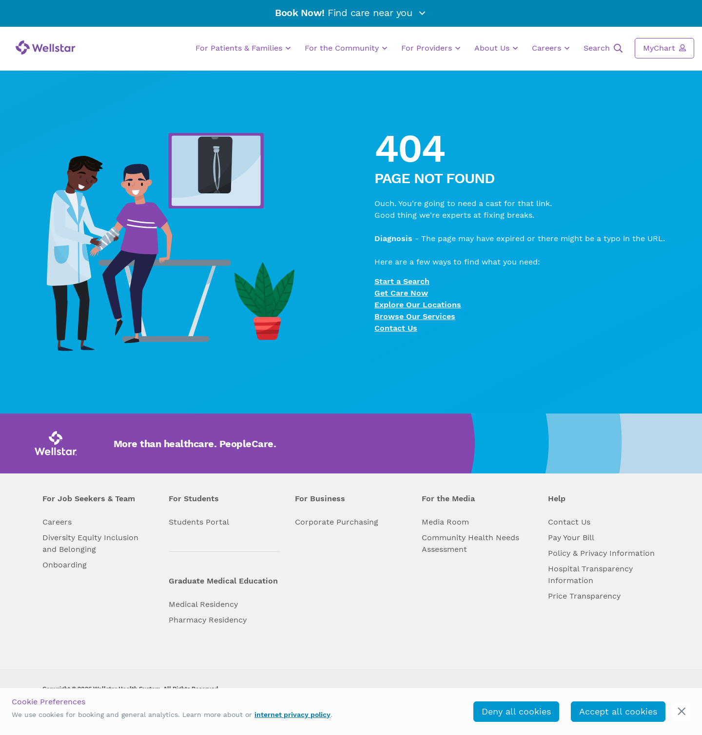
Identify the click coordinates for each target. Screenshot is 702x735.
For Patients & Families (243, 48)
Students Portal (199, 522)
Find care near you (351, 13)
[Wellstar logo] (46, 47)
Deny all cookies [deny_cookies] (516, 711)
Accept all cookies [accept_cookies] (618, 711)
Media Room (445, 522)
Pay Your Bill (571, 537)
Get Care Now (401, 293)
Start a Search (401, 281)
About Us (496, 48)
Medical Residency (203, 604)
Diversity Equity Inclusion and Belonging (90, 543)
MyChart (664, 48)
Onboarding (64, 564)
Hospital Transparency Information (590, 574)
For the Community (346, 48)
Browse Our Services (414, 316)
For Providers (430, 48)
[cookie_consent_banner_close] (681, 711)
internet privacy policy (292, 714)
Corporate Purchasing (336, 522)
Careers (550, 48)
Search (603, 48)
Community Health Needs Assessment (470, 543)
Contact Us (395, 328)
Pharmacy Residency (208, 619)
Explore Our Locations (417, 304)
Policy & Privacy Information (601, 553)
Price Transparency (584, 596)
